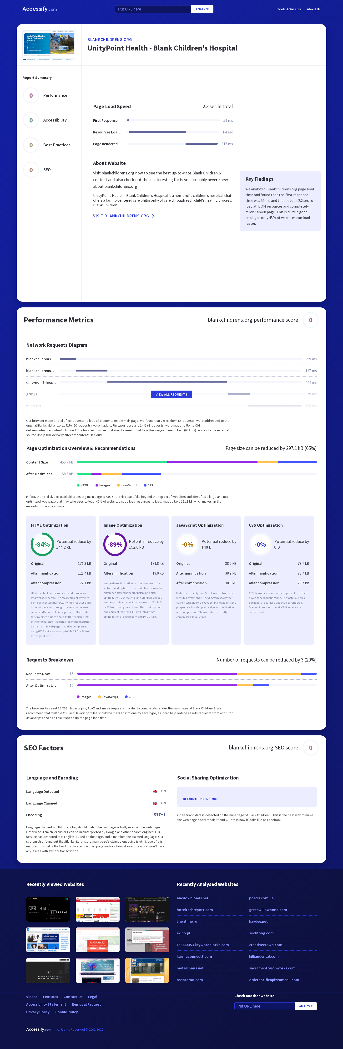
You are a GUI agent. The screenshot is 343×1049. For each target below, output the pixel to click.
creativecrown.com (265, 944)
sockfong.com (261, 933)
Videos (31, 996)
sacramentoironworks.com (272, 968)
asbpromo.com (190, 979)
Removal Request (86, 1004)
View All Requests (171, 394)
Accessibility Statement (46, 1004)
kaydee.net (258, 921)
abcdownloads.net (192, 898)
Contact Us (73, 996)
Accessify (39, 9)
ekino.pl (183, 933)
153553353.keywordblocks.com (203, 944)
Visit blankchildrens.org (124, 216)
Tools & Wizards (289, 9)
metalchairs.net (190, 968)
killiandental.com (264, 956)
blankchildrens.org (109, 39)
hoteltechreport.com (195, 909)
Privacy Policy (38, 1011)
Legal (92, 996)
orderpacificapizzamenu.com (274, 979)
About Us (314, 9)
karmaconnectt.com (194, 956)
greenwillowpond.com (268, 909)
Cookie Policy (66, 1011)
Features (50, 996)
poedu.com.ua (261, 898)
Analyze (202, 9)
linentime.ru (187, 921)
